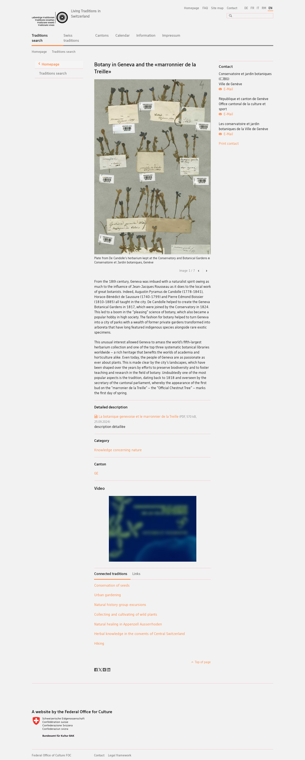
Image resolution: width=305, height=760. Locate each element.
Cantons (102, 35)
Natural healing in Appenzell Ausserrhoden (128, 624)
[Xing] (105, 669)
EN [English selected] (270, 8)
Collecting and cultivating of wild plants (125, 614)
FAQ (205, 8)
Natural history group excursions (120, 604)
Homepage (191, 8)
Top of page (202, 662)
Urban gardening (107, 595)
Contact (232, 8)
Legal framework (119, 755)
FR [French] (252, 8)
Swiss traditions (71, 38)
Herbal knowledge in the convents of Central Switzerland (139, 633)
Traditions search (43, 39)
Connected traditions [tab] (110, 574)
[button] (229, 15)
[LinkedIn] (108, 669)
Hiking (99, 643)
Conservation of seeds (112, 585)
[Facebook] (96, 669)
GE (96, 473)
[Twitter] (100, 669)
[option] (152, 166)
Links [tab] (136, 574)
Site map (217, 8)
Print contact (229, 143)
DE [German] (246, 8)
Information (145, 35)
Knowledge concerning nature (118, 450)
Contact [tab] (226, 66)
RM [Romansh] (264, 8)
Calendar (122, 35)
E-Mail (228, 89)
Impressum (171, 35)
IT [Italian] (258, 8)
